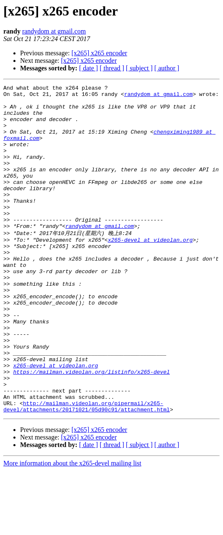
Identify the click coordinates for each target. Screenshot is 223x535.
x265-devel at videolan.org (150, 270)
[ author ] (166, 68)
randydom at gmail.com (54, 31)
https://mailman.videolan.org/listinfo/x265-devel (91, 428)
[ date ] (88, 68)
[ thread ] (112, 68)
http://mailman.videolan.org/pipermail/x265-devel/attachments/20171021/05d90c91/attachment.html (86, 470)
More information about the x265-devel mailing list (72, 527)
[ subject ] (139, 68)
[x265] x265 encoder (99, 53)
